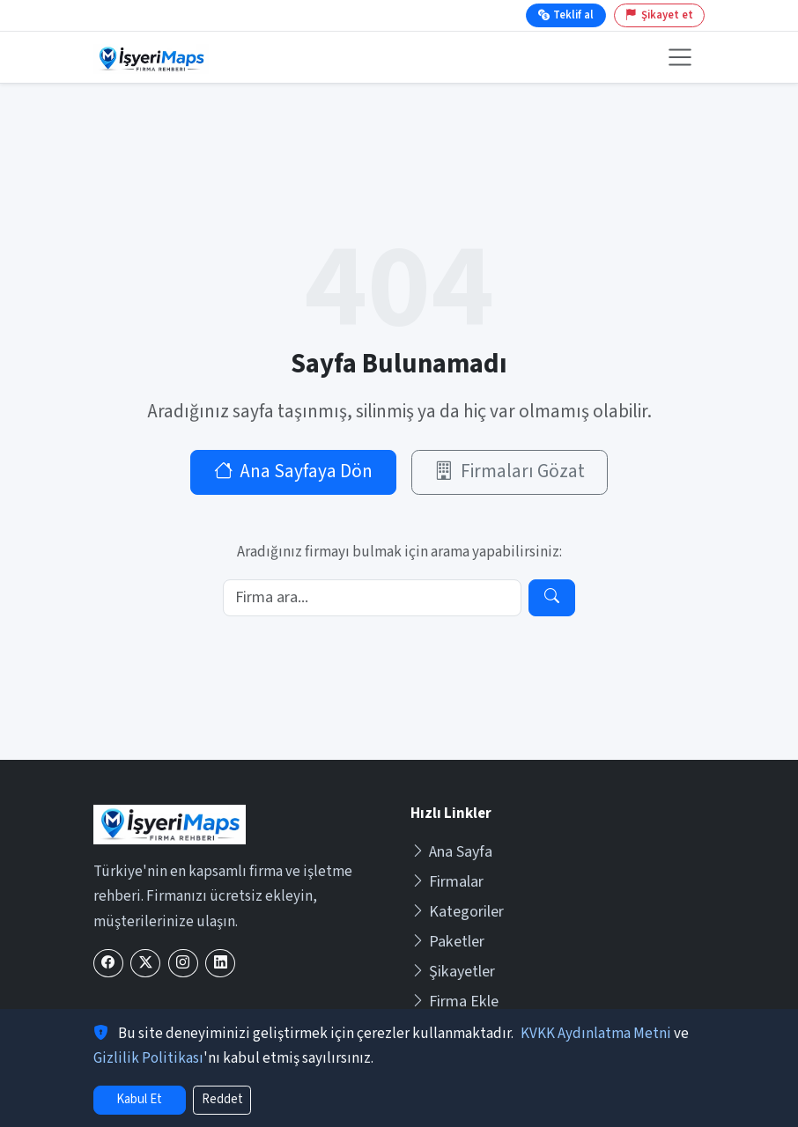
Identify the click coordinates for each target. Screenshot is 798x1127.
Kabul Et (139, 1099)
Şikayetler (452, 972)
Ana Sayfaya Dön (293, 471)
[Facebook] (108, 963)
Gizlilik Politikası (148, 1058)
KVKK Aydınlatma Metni (596, 1033)
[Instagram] (183, 963)
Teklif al (566, 15)
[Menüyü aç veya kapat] (679, 57)
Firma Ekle (454, 1002)
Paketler (447, 942)
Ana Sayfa (451, 852)
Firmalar (447, 882)
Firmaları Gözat (509, 471)
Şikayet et (658, 15)
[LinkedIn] (220, 963)
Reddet (222, 1099)
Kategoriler (457, 912)
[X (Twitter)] (145, 963)
